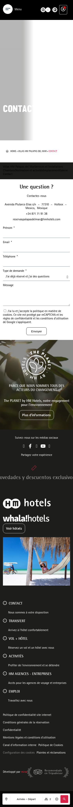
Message (8, 285)
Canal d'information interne (19, 745)
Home (13, 151)
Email (6, 242)
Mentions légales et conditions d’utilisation (29, 737)
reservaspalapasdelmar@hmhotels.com (36, 219)
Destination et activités (29, 170)
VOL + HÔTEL (18, 639)
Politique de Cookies (50, 745)
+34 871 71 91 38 (36, 214)
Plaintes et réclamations (51, 753)
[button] (64, 799)
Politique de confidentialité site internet (27, 715)
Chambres (9, 170)
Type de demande (14, 271)
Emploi (14, 692)
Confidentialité (12, 730)
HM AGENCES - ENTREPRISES (30, 674)
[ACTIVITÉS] (5, 656)
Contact (7, 174)
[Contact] (5, 603)
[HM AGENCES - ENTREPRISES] (5, 673)
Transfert (17, 621)
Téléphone (9, 256)
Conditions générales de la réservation (26, 722)
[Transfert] (5, 621)
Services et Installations (48, 167)
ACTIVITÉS (16, 656)
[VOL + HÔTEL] (5, 638)
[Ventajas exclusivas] (63, 5)
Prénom (8, 228)
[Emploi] (5, 691)
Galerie (63, 170)
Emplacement (51, 170)
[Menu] (8, 5)
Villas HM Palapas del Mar (32, 151)
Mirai (24, 772)
